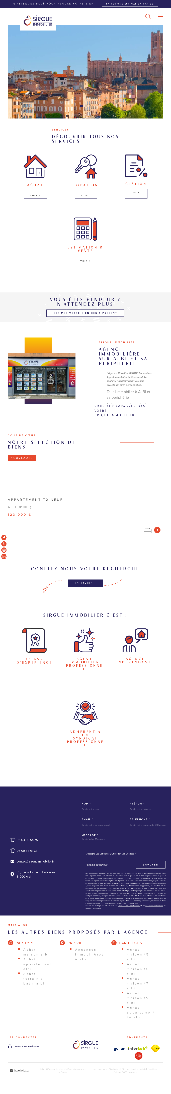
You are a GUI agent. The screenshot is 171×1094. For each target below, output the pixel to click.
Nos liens (152, 1069)
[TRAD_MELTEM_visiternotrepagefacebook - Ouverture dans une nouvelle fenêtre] (4, 537)
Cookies (133, 1072)
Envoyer (150, 864)
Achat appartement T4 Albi (141, 1012)
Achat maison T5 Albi (138, 954)
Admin (143, 1069)
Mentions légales (130, 1069)
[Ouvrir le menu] (160, 17)
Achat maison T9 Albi (138, 998)
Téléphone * (140, 819)
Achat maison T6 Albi (138, 969)
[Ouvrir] (148, 17)
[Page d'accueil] (38, 20)
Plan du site (114, 1069)
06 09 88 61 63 (27, 850)
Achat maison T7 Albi (138, 983)
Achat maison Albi (36, 952)
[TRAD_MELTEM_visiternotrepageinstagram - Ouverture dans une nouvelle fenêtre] (4, 550)
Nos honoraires (100, 1069)
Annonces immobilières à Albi (89, 954)
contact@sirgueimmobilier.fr (35, 861)
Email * (88, 819)
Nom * (86, 803)
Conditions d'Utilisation (154, 905)
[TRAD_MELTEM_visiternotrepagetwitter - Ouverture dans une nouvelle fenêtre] (4, 543)
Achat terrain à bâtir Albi (34, 978)
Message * (90, 835)
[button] (81, 106)
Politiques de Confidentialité (129, 905)
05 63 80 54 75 (27, 840)
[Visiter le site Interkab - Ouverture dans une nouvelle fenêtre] (119, 1049)
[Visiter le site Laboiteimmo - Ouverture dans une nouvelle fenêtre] (19, 1070)
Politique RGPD (120, 1072)
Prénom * (137, 803)
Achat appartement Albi (37, 964)
